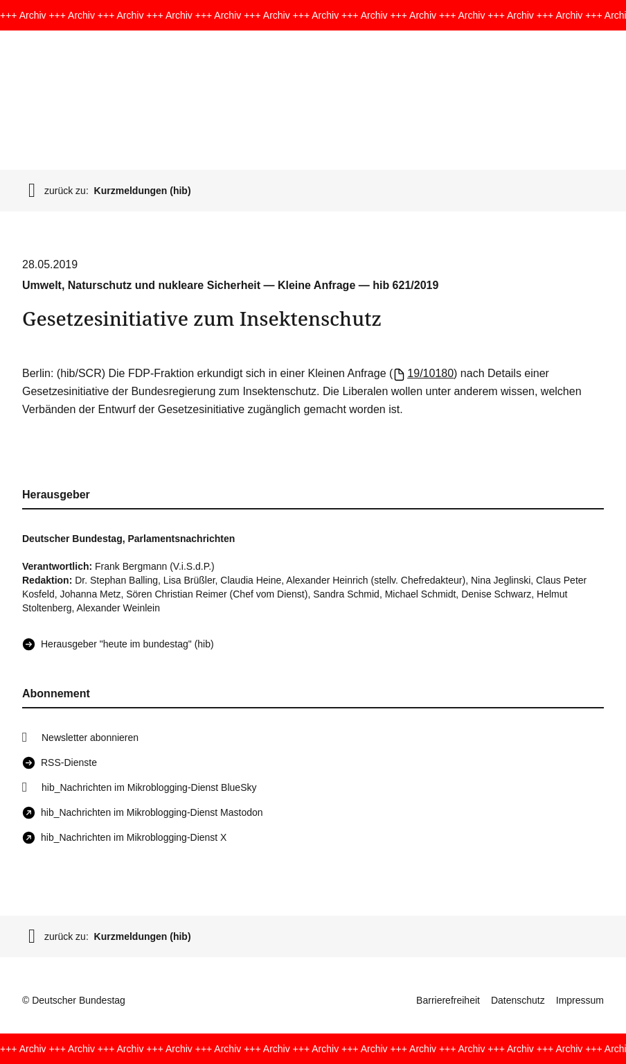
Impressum (580, 1000)
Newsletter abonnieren (90, 737)
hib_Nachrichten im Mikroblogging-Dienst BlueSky (149, 787)
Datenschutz (518, 1000)
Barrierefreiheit (448, 1000)
